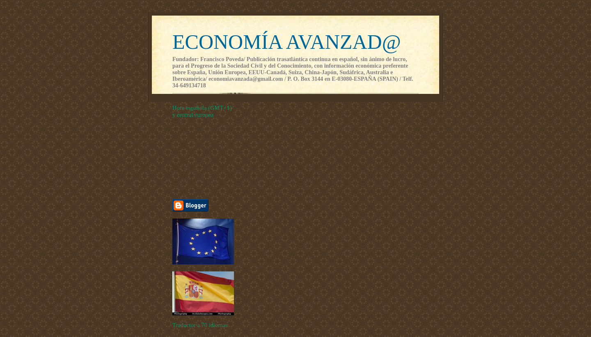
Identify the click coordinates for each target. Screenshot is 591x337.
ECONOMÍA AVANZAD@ (286, 41)
